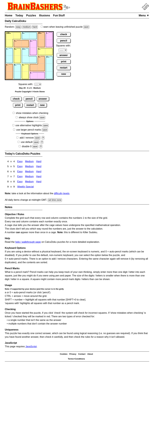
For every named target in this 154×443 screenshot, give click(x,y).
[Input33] (25, 52)
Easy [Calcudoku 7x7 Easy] (20, 177)
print (17, 105)
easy (18, 27)
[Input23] (25, 44)
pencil (29, 98)
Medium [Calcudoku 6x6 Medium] (29, 172)
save (86, 27)
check (16, 98)
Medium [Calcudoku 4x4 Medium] (29, 161)
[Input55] (41, 68)
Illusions (44, 15)
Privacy (72, 354)
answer (43, 98)
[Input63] (25, 75)
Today (19, 15)
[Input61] (9, 75)
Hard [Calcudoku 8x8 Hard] (38, 182)
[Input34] (33, 52)
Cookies (64, 354)
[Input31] (9, 52)
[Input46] (49, 60)
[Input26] (49, 44)
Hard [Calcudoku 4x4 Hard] (38, 161)
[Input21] (9, 44)
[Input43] (25, 60)
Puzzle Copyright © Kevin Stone (30, 91)
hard (35, 27)
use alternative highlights (28, 125)
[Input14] (33, 36)
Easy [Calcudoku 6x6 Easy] (20, 172)
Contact (81, 354)
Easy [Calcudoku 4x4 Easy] (20, 161)
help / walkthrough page (28, 242)
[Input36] (49, 52)
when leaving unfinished (65, 27)
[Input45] (41, 60)
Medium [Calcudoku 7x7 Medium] (29, 177)
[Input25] (41, 44)
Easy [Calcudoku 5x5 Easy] (20, 167)
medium (26, 27)
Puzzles (31, 15)
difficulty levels (61, 194)
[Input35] (41, 52)
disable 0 (26, 146)
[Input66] (49, 75)
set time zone (54, 200)
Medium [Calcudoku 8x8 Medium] (29, 182)
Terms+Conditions (76, 359)
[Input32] (17, 52)
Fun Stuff (59, 15)
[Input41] (9, 60)
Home (8, 15)
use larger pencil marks (28, 129)
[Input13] (25, 36)
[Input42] (17, 60)
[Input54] (33, 68)
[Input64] (33, 75)
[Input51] (9, 68)
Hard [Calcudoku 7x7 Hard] (38, 177)
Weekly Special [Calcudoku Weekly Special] (25, 187)
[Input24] (33, 44)
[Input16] (49, 36)
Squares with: (25, 84)
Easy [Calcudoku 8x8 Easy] (20, 182)
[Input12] (17, 36)
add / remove (27, 137)
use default (26, 142)
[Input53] (25, 68)
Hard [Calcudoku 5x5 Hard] (38, 167)
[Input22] (17, 44)
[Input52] (17, 68)
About (90, 354)
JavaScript (31, 347)
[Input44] (33, 60)
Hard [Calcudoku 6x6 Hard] (38, 172)
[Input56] (49, 68)
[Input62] (17, 75)
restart (30, 105)
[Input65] (41, 75)
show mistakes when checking (32, 113)
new (42, 105)
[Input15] (41, 36)
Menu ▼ (144, 15)
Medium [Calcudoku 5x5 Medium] (29, 167)
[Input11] (9, 36)
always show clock (29, 117)
